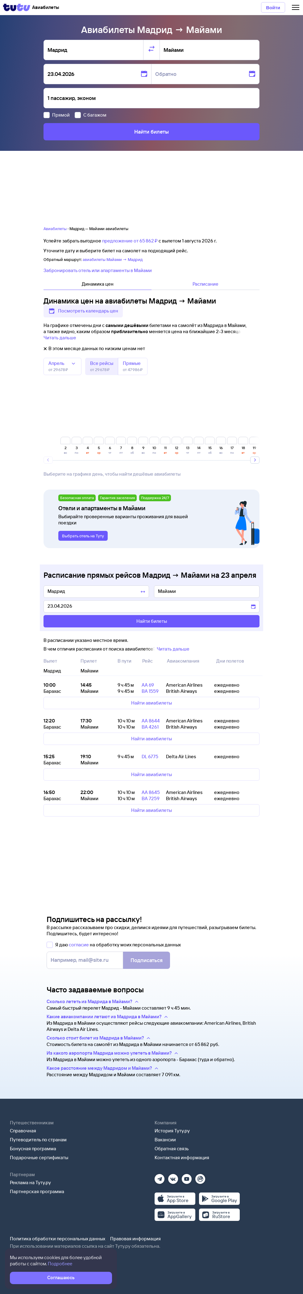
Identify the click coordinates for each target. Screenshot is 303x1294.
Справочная (23, 1131)
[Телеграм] (159, 1177)
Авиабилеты (55, 228)
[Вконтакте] (173, 1177)
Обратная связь (172, 1148)
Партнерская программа (37, 1191)
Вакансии (165, 1140)
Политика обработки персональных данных (57, 1239)
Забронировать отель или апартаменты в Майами (98, 270)
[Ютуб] (187, 1177)
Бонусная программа (33, 1148)
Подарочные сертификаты (39, 1157)
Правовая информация (135, 1239)
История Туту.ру (172, 1131)
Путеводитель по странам (38, 1140)
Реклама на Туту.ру (30, 1182)
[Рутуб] (200, 1177)
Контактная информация (182, 1157)
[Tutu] (16, 7)
